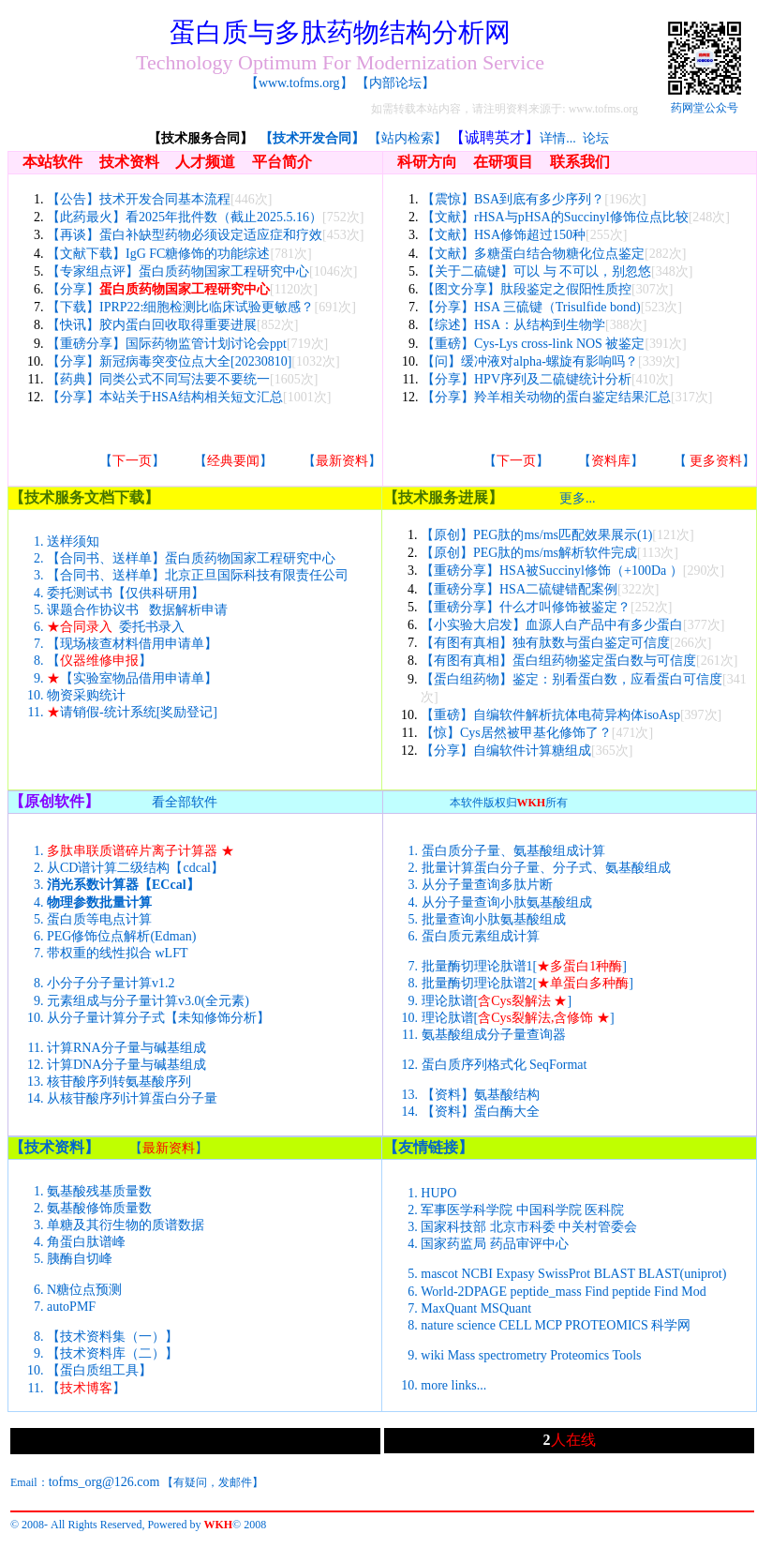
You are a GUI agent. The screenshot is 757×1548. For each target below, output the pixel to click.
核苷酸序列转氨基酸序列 (119, 1082)
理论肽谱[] (497, 1001)
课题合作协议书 (93, 610)
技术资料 (54, 1147)
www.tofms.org (299, 83)
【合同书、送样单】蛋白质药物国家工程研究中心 (191, 558)
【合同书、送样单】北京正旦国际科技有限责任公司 (198, 575)
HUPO (438, 1193)
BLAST (614, 1274)
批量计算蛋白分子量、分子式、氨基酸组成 (546, 868)
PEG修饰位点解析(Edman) (121, 936)
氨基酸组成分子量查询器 (494, 1035)
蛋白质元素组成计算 (481, 936)
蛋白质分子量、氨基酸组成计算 (513, 851)
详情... (558, 138)
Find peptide (617, 1292)
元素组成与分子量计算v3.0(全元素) (148, 1001)
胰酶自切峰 (79, 1259)
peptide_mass (545, 1292)
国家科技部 (453, 1227)
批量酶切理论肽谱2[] (527, 983)
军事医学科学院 (466, 1210)
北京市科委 (523, 1227)
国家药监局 (453, 1244)
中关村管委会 (597, 1227)
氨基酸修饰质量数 (99, 1208)
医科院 (604, 1210)
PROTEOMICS (606, 1325)
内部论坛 (395, 83)
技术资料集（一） (112, 1337)
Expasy (515, 1274)
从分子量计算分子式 (106, 1018)
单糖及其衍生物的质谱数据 (125, 1225)
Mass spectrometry (497, 1355)
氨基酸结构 (507, 1095)
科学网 (670, 1325)
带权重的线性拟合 (99, 953)
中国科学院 (549, 1210)
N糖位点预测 (84, 1290)
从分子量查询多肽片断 (487, 885)
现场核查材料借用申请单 (132, 644)
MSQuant (506, 1308)
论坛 (596, 138)
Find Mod (680, 1292)
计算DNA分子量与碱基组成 (126, 1065)
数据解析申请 (188, 610)
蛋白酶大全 (507, 1112)
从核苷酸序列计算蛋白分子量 (132, 1098)
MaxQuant (449, 1308)
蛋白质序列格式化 (474, 1065)
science (476, 1325)
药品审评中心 (529, 1244)
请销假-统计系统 (101, 712)
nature (437, 1325)
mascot (439, 1274)
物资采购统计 (86, 695)
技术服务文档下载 (84, 497)
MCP (547, 1325)
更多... (577, 498)
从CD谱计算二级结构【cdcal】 (135, 868)
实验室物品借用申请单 (138, 678)
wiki (432, 1355)
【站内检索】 (407, 138)
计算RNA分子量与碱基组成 (126, 1048)
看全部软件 (184, 802)
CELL (514, 1325)
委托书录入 (152, 627)
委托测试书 (79, 593)
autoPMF (71, 1307)
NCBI (476, 1274)
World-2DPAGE (464, 1292)
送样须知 (73, 541)
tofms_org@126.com (104, 1482)
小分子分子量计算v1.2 (111, 983)
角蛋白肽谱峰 (86, 1242)
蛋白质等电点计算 (99, 919)
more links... (453, 1385)
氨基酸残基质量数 (99, 1191)
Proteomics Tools (595, 1355)
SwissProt (564, 1274)
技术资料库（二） (112, 1353)
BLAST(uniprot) (682, 1274)
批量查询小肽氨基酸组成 (494, 919)
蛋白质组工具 (99, 1370)
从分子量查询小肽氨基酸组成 (507, 902)
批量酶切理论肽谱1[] (524, 966)
